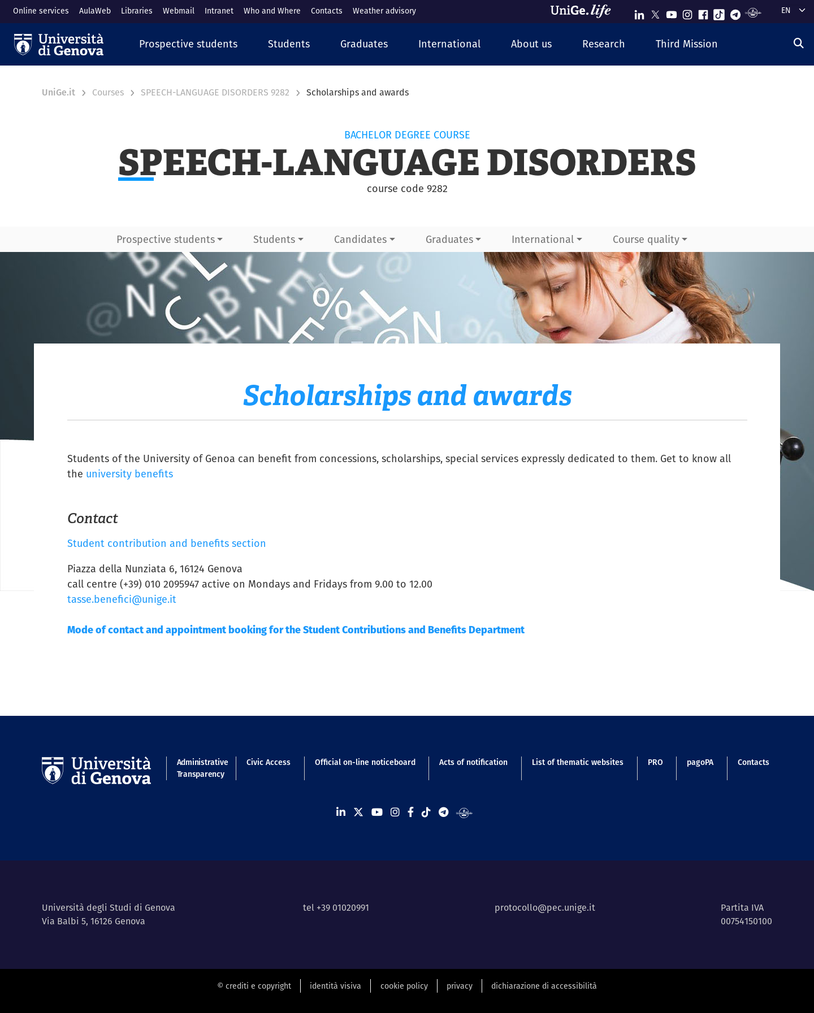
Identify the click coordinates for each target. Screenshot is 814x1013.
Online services (41, 10)
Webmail (178, 10)
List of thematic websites (578, 762)
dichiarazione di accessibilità (544, 986)
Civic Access (268, 762)
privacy (460, 986)
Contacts (327, 10)
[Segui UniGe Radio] (753, 12)
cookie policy (404, 986)
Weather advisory (384, 10)
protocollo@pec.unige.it (545, 907)
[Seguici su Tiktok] (719, 12)
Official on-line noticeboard (365, 762)
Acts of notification (473, 762)
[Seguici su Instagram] (687, 12)
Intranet (219, 10)
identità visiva (335, 986)
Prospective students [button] (165, 239)
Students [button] (274, 239)
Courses (108, 92)
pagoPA (700, 762)
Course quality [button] (646, 239)
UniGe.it (58, 92)
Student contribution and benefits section (166, 543)
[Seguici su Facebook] (703, 12)
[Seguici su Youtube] (671, 12)
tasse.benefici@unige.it (121, 599)
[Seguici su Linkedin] (639, 12)
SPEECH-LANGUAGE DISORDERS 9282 (215, 92)
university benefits (129, 474)
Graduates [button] (449, 239)
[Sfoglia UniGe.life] (584, 11)
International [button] (543, 239)
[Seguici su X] (655, 12)
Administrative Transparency (200, 768)
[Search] (799, 43)
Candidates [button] (360, 239)
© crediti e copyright (254, 986)
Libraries (137, 10)
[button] (188, 44)
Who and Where (272, 10)
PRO (655, 762)
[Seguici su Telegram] (735, 12)
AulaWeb (95, 10)
